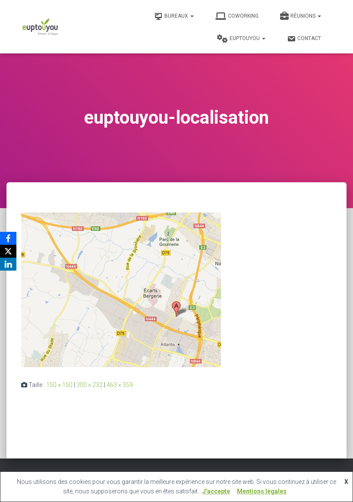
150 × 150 (59, 384)
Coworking (236, 16)
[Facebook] (8, 238)
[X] (8, 251)
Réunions (300, 16)
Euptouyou (241, 38)
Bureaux (174, 16)
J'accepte (216, 491)
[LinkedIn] (8, 264)
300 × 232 (89, 384)
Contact (304, 38)
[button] (191, 16)
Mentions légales (262, 491)
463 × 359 (120, 384)
